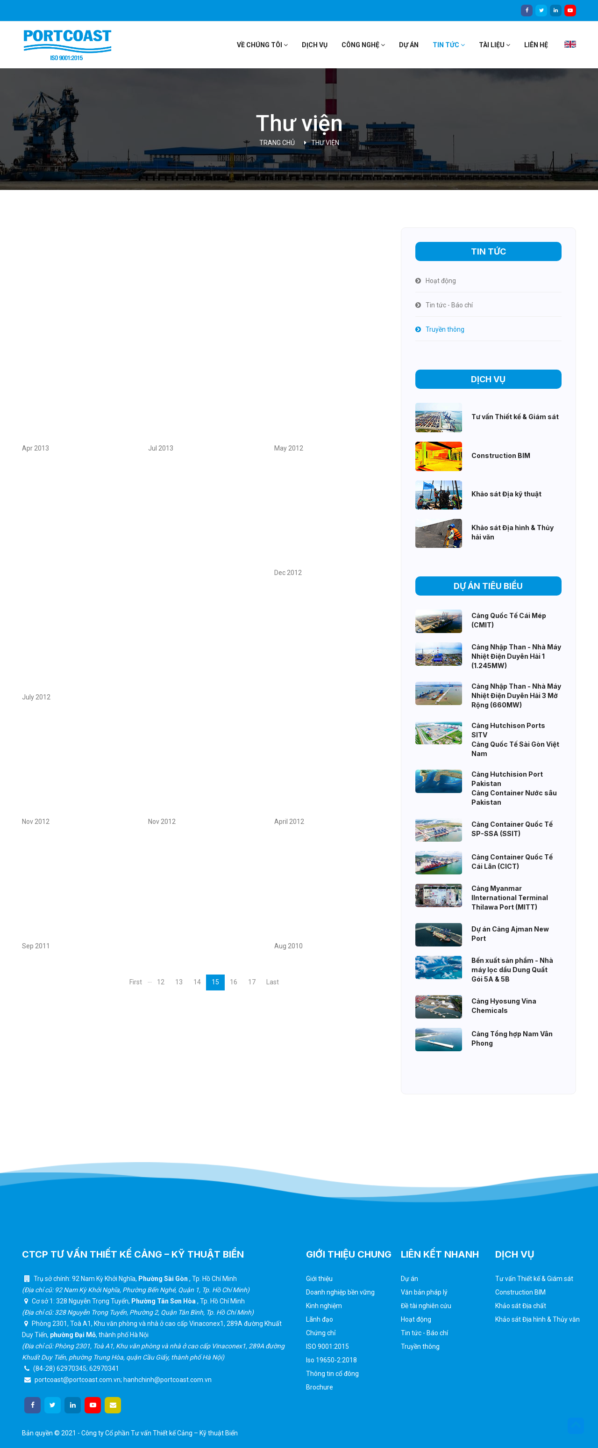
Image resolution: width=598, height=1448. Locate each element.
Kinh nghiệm (324, 1306)
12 (160, 982)
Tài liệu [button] (494, 45)
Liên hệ (536, 45)
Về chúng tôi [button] (262, 45)
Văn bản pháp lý (424, 1292)
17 (252, 982)
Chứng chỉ (320, 1333)
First (135, 982)
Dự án (409, 45)
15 (215, 982)
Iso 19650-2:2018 (331, 1360)
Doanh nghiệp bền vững (340, 1292)
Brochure (319, 1387)
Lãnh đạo (319, 1319)
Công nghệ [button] (363, 45)
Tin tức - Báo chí (424, 1333)
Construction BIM (520, 1292)
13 (179, 982)
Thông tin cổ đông (332, 1373)
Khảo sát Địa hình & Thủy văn (537, 1319)
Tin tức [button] (449, 45)
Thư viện (325, 142)
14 (197, 982)
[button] (576, 1426)
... (150, 980)
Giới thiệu (319, 1278)
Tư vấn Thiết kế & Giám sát (534, 1278)
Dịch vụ (314, 45)
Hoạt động (416, 1319)
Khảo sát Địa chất (520, 1306)
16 (233, 982)
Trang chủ (277, 142)
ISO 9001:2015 (327, 1346)
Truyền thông (420, 1346)
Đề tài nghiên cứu (426, 1306)
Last (272, 982)
